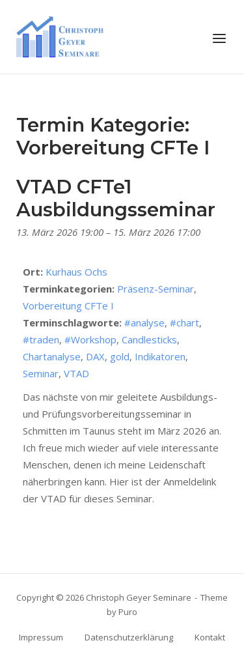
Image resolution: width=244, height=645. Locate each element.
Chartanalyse (52, 356)
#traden (41, 339)
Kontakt (210, 637)
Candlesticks (149, 339)
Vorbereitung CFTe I (68, 305)
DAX (95, 356)
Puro (127, 612)
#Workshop (90, 339)
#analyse (144, 322)
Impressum (41, 637)
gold (119, 356)
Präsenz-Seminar (155, 288)
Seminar (41, 373)
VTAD (76, 373)
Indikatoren (160, 356)
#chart (184, 322)
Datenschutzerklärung (129, 637)
